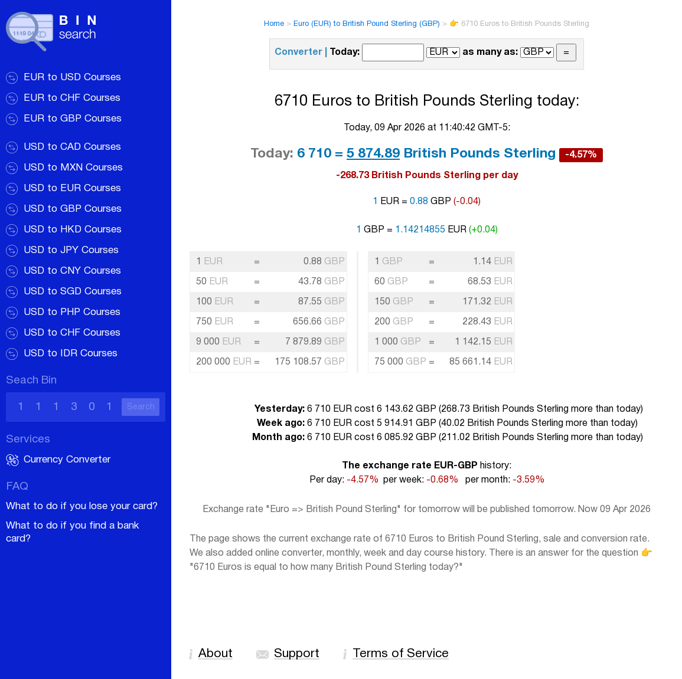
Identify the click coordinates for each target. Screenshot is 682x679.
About (215, 654)
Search (141, 407)
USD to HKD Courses (73, 229)
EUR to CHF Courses (72, 98)
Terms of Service (401, 654)
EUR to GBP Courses (73, 118)
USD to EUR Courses (72, 188)
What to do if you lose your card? (82, 506)
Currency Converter (67, 459)
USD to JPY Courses (71, 250)
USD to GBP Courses (73, 209)
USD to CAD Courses (72, 147)
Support (296, 654)
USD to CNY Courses (72, 271)
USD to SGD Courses (73, 291)
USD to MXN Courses (73, 167)
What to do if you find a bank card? (72, 532)
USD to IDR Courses (71, 353)
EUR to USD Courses (72, 77)
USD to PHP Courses (72, 312)
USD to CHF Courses (72, 333)
